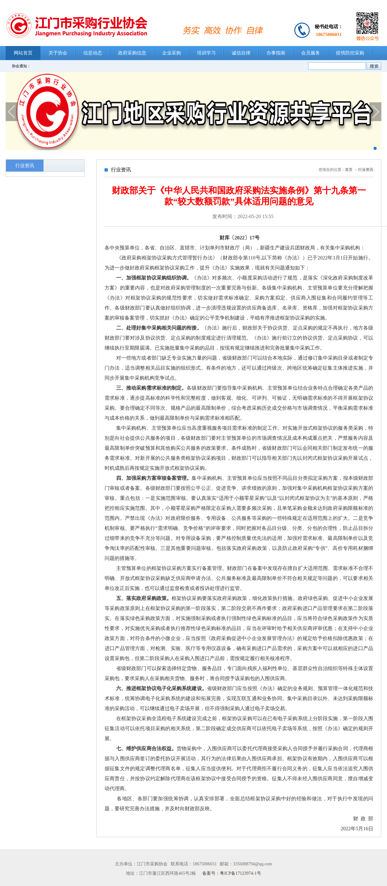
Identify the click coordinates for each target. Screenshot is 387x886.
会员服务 (310, 52)
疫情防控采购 (350, 52)
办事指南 (275, 52)
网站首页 (23, 52)
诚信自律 (241, 52)
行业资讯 (365, 169)
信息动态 (92, 52)
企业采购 (171, 52)
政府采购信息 (132, 52)
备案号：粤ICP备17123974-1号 (231, 873)
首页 (349, 169)
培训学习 (206, 52)
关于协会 (58, 52)
